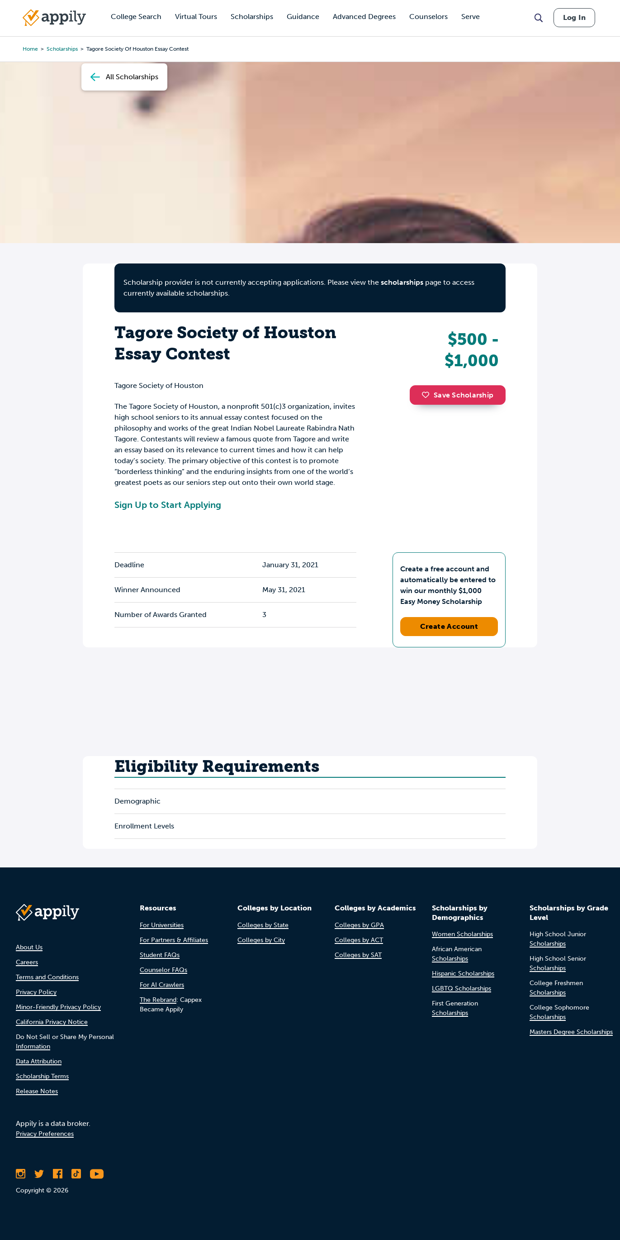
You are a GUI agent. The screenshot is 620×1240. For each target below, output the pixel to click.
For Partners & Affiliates (174, 940)
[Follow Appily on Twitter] (39, 1174)
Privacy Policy (36, 992)
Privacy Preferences (45, 1134)
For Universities (162, 925)
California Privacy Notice (52, 1022)
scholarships (402, 282)
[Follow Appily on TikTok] (76, 1174)
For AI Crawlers (162, 985)
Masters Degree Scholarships (571, 1032)
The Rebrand (158, 1000)
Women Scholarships (462, 934)
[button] (428, 394)
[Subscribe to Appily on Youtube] (97, 1174)
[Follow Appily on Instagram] (20, 1174)
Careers (27, 962)
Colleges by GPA (359, 925)
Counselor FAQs (163, 970)
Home (30, 49)
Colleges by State (263, 925)
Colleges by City (261, 940)
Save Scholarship (457, 395)
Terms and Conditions (47, 977)
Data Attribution (39, 1061)
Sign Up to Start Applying (167, 504)
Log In (574, 17)
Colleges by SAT (358, 955)
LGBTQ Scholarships (461, 988)
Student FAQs (160, 955)
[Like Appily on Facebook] (57, 1174)
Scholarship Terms (42, 1076)
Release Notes (37, 1091)
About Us (29, 947)
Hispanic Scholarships (463, 973)
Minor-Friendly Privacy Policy (58, 1007)
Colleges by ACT (359, 940)
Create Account (449, 626)
